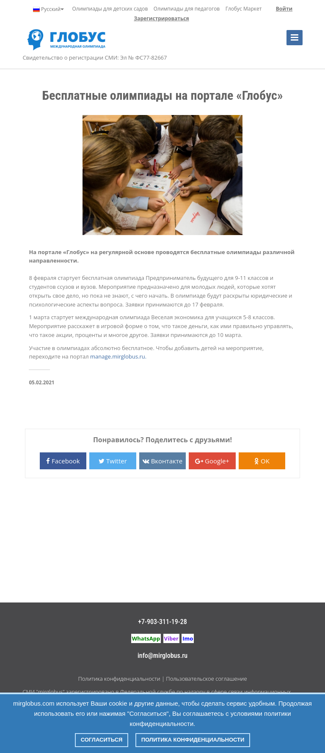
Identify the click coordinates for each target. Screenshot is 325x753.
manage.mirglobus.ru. (118, 356)
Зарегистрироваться (161, 18)
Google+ (212, 461)
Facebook (63, 461)
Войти (284, 8)
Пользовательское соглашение (206, 678)
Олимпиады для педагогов (187, 8)
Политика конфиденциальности (119, 678)
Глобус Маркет (244, 8)
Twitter (113, 461)
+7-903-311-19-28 (162, 622)
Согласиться (102, 740)
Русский (48, 9)
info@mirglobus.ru (162, 656)
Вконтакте (162, 461)
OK (262, 461)
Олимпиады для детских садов (110, 8)
